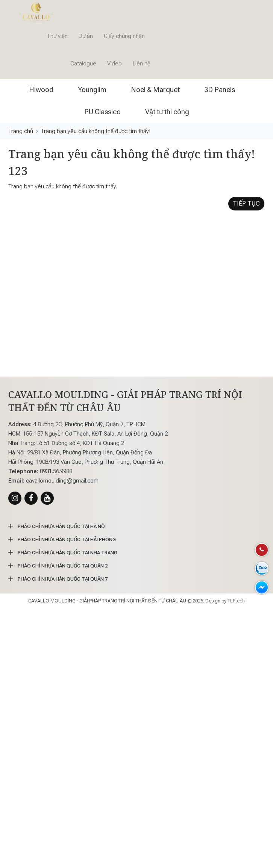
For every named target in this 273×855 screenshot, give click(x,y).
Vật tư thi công (167, 111)
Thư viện (57, 36)
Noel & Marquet (155, 89)
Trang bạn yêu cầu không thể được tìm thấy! (95, 131)
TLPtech (236, 601)
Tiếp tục (246, 203)
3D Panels (219, 89)
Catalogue (83, 63)
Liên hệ (141, 63)
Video (114, 63)
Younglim (92, 89)
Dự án (86, 36)
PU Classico (102, 111)
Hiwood (41, 89)
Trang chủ (20, 131)
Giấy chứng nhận (124, 36)
